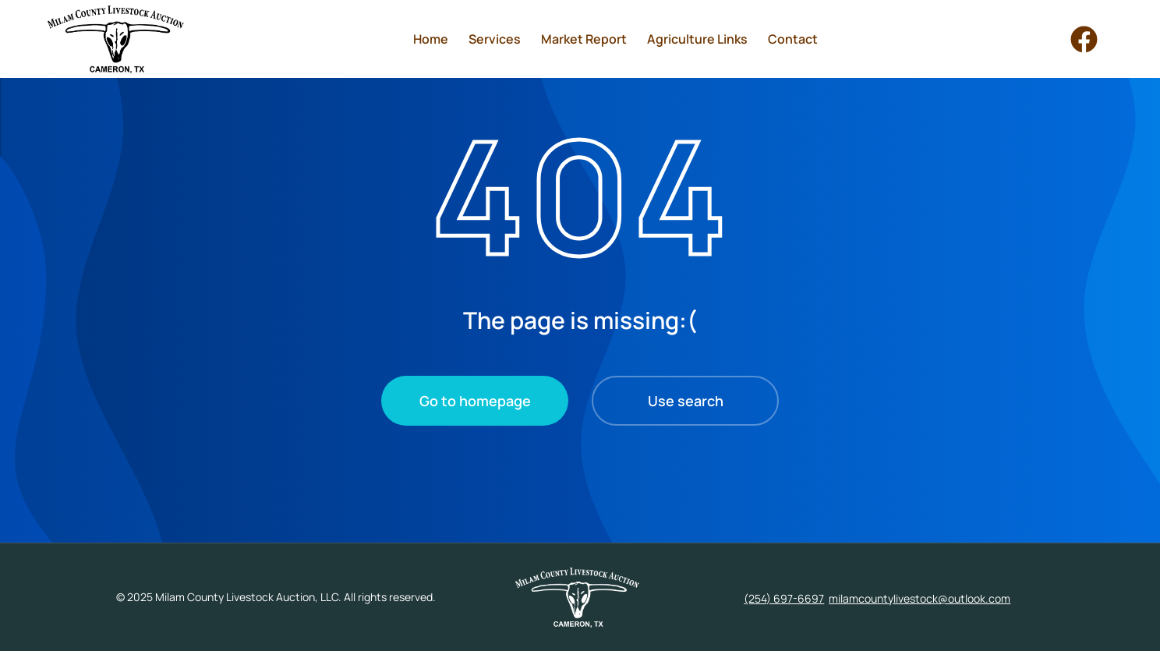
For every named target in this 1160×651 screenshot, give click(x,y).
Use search (685, 400)
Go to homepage (475, 400)
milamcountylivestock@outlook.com (919, 598)
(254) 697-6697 (784, 598)
